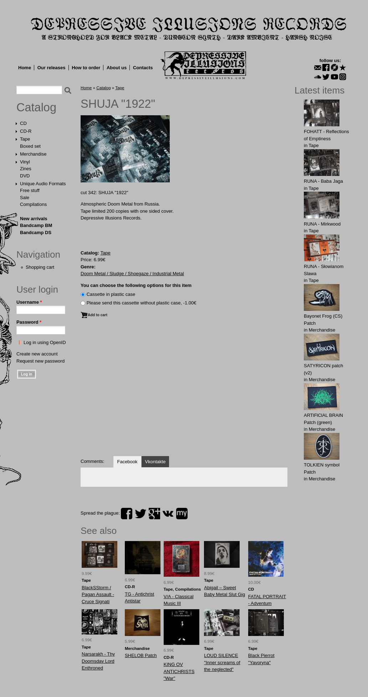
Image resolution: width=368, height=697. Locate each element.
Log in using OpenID (45, 342)
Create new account (37, 354)
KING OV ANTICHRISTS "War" (179, 671)
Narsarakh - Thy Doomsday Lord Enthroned (98, 661)
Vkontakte (155, 461)
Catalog (36, 107)
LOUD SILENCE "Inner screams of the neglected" (222, 662)
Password (28, 322)
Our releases (51, 67)
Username (29, 302)
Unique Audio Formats (43, 183)
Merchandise (33, 154)
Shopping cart (40, 267)
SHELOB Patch (141, 655)
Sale (24, 197)
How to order (86, 67)
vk (168, 513)
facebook (126, 513)
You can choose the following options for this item (136, 285)
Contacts (143, 67)
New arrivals (33, 218)
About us (117, 67)
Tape (25, 139)
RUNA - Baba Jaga (323, 181)
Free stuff (30, 190)
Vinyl (25, 162)
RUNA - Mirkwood (322, 224)
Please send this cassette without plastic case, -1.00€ (141, 302)
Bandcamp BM (36, 225)
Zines (25, 168)
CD (23, 123)
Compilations (33, 204)
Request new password (40, 361)
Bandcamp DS (35, 232)
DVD (25, 175)
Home (24, 67)
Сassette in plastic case (111, 294)
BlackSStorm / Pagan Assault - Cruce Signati (98, 594)
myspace (182, 513)
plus (154, 513)
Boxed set (30, 146)
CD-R (26, 131)
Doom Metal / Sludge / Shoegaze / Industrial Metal (132, 273)
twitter (140, 513)
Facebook (127, 461)
